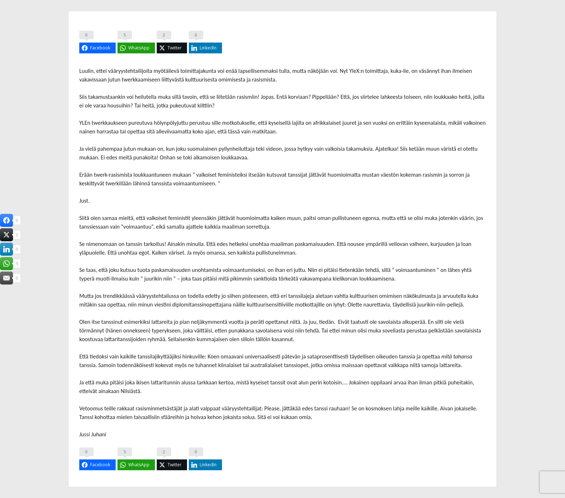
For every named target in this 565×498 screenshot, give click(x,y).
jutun (113, 79)
